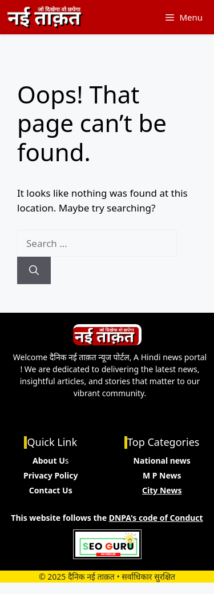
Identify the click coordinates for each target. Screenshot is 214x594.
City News (161, 490)
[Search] (34, 270)
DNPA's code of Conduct (156, 517)
